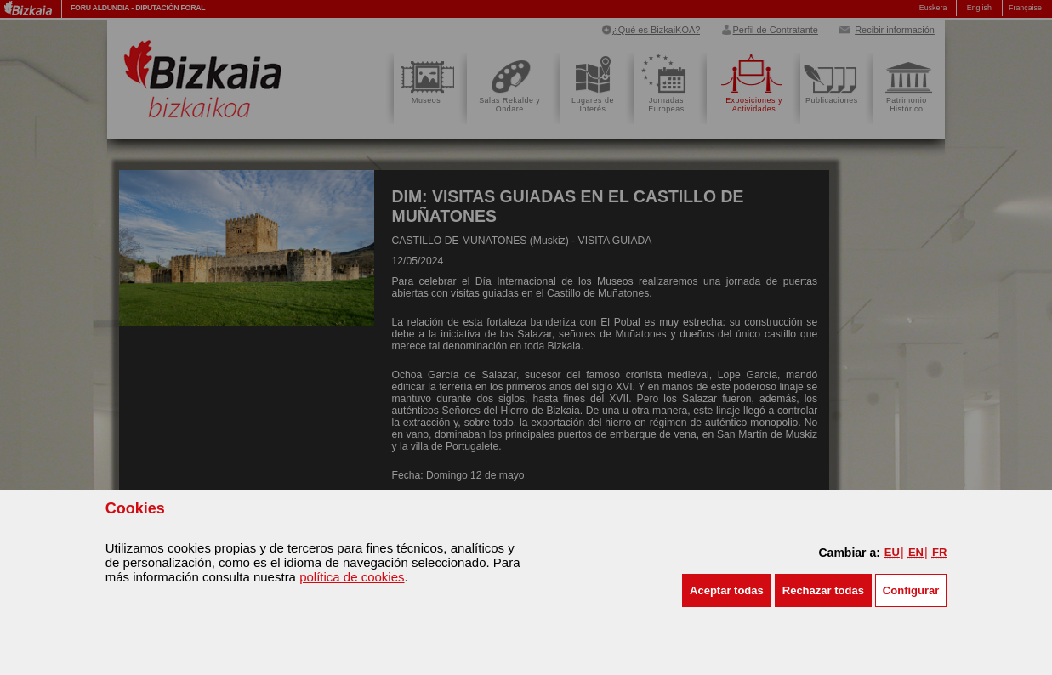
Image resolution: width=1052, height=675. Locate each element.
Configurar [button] (911, 590)
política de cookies (351, 577)
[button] (726, 590)
